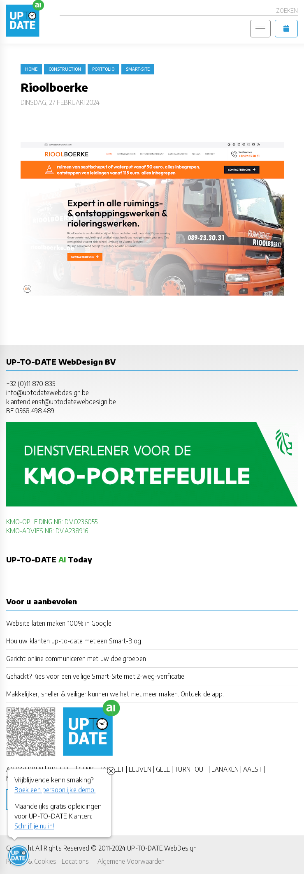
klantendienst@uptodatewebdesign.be (61, 401)
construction (65, 69)
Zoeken (287, 10)
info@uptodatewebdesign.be (47, 392)
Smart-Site (138, 69)
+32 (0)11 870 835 (30, 383)
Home (31, 69)
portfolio (103, 69)
